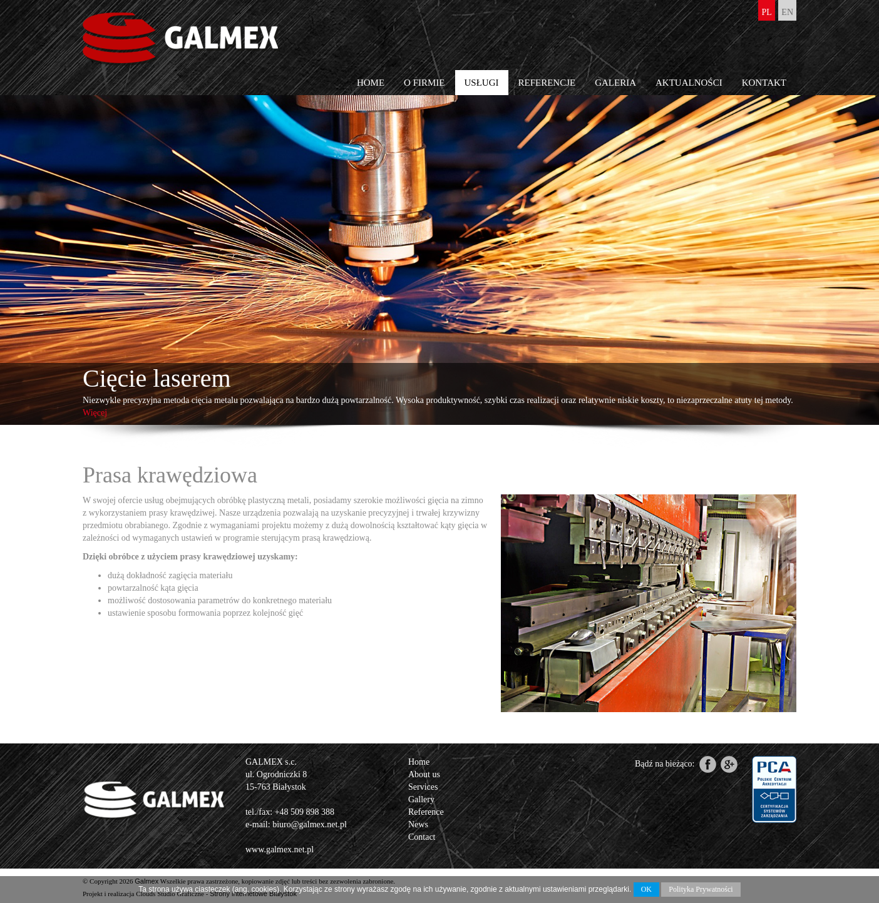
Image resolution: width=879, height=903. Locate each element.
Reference (426, 812)
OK (646, 889)
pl (766, 12)
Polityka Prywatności (700, 889)
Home (370, 83)
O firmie (424, 83)
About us (424, 774)
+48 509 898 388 (304, 812)
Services (423, 787)
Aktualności (688, 83)
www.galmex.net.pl (279, 849)
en (787, 12)
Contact (422, 837)
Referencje (547, 83)
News (418, 824)
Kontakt (764, 83)
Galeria (615, 83)
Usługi (482, 83)
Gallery (421, 799)
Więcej (95, 412)
